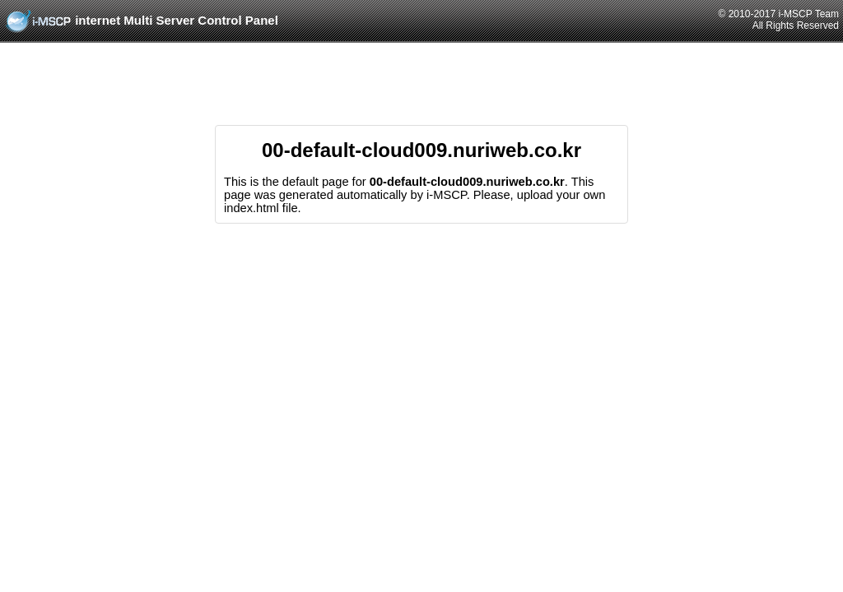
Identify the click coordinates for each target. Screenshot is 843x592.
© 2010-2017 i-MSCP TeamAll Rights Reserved (779, 19)
